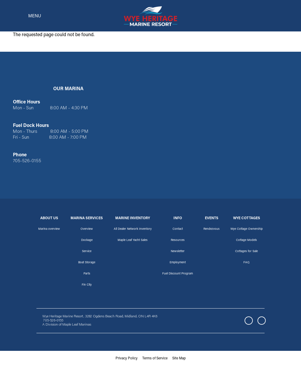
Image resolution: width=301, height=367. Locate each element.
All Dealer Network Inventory (133, 229)
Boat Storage (86, 263)
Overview (87, 229)
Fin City (87, 285)
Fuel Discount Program (177, 274)
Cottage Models (246, 240)
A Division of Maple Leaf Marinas (66, 325)
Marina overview (49, 229)
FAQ (246, 263)
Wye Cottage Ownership (246, 229)
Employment (178, 263)
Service (86, 252)
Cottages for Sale (246, 252)
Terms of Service (155, 359)
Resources (178, 240)
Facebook (249, 321)
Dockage (87, 240)
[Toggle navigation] (25, 16)
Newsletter (178, 252)
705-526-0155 (27, 162)
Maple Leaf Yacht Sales (133, 240)
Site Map (179, 359)
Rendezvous (211, 229)
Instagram (261, 321)
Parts (86, 274)
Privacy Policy (127, 359)
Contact (178, 229)
